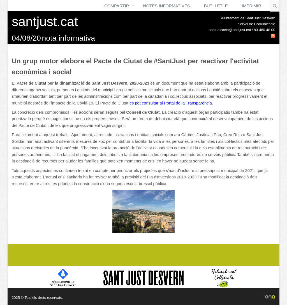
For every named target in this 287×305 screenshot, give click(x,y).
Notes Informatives (166, 5)
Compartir (116, 5)
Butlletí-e (216, 5)
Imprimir (251, 5)
